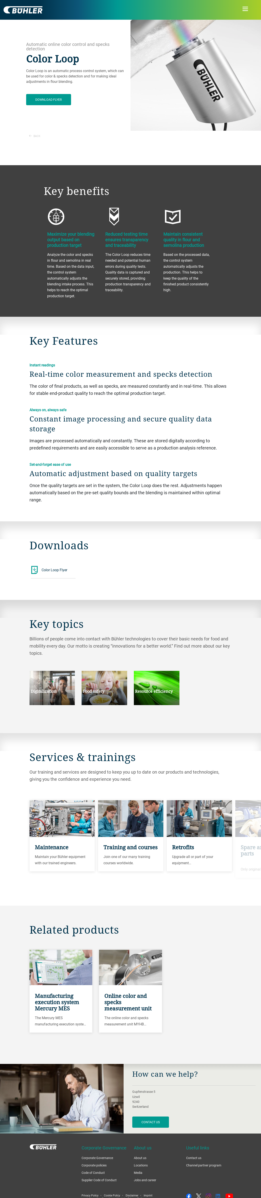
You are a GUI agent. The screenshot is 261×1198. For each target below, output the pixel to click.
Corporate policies (94, 1165)
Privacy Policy (90, 1195)
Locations (141, 1165)
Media (138, 1172)
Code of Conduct (93, 1172)
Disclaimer (132, 1195)
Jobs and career (145, 1180)
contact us (150, 1122)
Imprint (148, 1195)
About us (140, 1158)
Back (34, 136)
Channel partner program (203, 1165)
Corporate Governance (97, 1158)
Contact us (193, 1158)
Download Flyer (48, 99)
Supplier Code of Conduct (99, 1180)
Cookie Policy (112, 1195)
